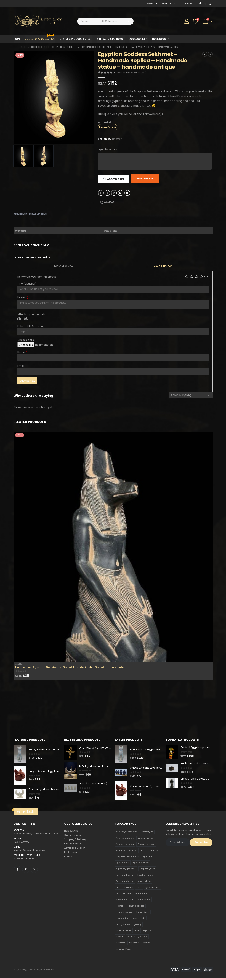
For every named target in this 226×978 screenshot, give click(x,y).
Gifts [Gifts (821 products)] (139, 887)
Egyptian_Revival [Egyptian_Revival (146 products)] (124, 875)
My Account (71, 852)
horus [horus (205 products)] (135, 918)
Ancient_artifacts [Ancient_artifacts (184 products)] (125, 838)
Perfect (206, 276)
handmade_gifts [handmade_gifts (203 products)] (125, 899)
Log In (188, 3)
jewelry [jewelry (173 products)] (137, 924)
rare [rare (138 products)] (137, 930)
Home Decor (159, 39)
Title (26, 283)
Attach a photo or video (32, 314)
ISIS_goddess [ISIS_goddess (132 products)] (123, 924)
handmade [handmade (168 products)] (141, 893)
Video (26, 318)
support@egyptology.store (29, 850)
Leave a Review (63, 266)
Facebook (101, 193)
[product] (113, 547)
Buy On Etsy (145, 178)
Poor (187, 276)
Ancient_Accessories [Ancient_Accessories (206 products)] (126, 831)
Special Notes (107, 149)
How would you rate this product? (39, 276)
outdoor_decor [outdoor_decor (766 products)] (123, 930)
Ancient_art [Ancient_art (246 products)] (147, 831)
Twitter (107, 193)
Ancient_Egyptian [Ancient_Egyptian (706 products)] (125, 844)
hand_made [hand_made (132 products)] (144, 899)
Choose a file (25, 340)
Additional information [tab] (30, 214)
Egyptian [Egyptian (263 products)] (147, 856)
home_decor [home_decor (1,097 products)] (142, 911)
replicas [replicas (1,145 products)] (147, 930)
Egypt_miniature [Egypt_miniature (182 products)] (124, 887)
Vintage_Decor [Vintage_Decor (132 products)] (123, 949)
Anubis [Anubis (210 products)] (132, 850)
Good (201, 276)
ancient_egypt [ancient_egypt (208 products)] (145, 838)
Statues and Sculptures (75, 39)
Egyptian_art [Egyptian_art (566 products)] (122, 862)
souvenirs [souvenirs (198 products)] (134, 942)
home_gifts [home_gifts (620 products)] (122, 918)
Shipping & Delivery (75, 839)
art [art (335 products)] (141, 850)
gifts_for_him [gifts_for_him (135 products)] (152, 887)
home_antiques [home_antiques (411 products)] (124, 911)
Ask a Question (163, 266)
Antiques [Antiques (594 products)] (120, 850)
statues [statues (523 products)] (146, 942)
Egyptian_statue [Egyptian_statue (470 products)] (145, 875)
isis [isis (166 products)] (143, 918)
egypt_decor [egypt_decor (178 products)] (144, 881)
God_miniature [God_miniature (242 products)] (123, 893)
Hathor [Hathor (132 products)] (119, 905)
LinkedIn (114, 193)
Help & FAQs (71, 830)
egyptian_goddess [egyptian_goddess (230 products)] (126, 868)
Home (17, 39)
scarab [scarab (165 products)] (119, 936)
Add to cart (115, 179)
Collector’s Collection (40, 38)
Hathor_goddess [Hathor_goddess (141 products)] (135, 905)
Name (22, 352)
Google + (120, 193)
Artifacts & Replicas (110, 39)
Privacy (68, 856)
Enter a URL (31, 326)
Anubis (18, 664)
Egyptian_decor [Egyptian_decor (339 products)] (141, 862)
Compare (110, 202)
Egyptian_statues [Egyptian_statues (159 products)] (125, 881)
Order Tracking (73, 835)
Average (196, 276)
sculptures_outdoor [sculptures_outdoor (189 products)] (137, 936)
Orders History (72, 843)
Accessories (137, 39)
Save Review (27, 381)
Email (127, 193)
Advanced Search (74, 848)
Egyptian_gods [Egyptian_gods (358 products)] (147, 868)
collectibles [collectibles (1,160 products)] (152, 850)
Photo (19, 318)
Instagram (34, 869)
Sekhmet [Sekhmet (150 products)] (120, 942)
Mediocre (191, 276)
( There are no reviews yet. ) (130, 72)
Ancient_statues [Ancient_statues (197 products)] (146, 844)
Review (22, 297)
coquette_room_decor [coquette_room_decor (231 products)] (127, 856)
